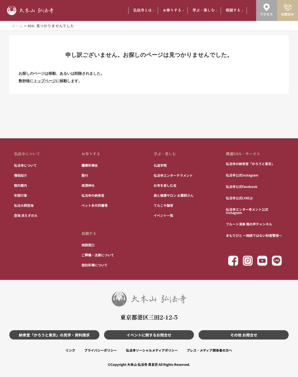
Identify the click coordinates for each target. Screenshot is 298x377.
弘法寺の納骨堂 (92, 195)
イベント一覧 (163, 215)
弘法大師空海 (24, 205)
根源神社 (88, 185)
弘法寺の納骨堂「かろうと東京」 (250, 163)
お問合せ (287, 14)
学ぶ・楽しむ (204, 10)
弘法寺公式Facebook (241, 186)
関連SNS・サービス (243, 153)
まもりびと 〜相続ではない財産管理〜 (254, 235)
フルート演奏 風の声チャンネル (249, 223)
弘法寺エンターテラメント (173, 175)
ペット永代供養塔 (94, 205)
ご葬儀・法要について (97, 254)
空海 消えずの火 (25, 215)
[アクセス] (266, 7)
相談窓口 (88, 244)
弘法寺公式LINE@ (239, 197)
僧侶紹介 (20, 175)
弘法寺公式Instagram (242, 175)
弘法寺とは (143, 10)
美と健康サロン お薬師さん (173, 195)
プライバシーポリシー (100, 350)
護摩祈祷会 (89, 165)
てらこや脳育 (163, 205)
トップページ (45, 81)
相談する (234, 10)
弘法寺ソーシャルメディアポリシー (152, 350)
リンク (70, 350)
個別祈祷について (94, 264)
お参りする (173, 10)
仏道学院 (160, 165)
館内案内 (20, 185)
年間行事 (20, 195)
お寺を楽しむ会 (165, 185)
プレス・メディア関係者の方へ (210, 350)
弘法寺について (27, 153)
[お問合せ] (287, 7)
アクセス (266, 14)
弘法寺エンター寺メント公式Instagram (247, 211)
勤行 (84, 175)
